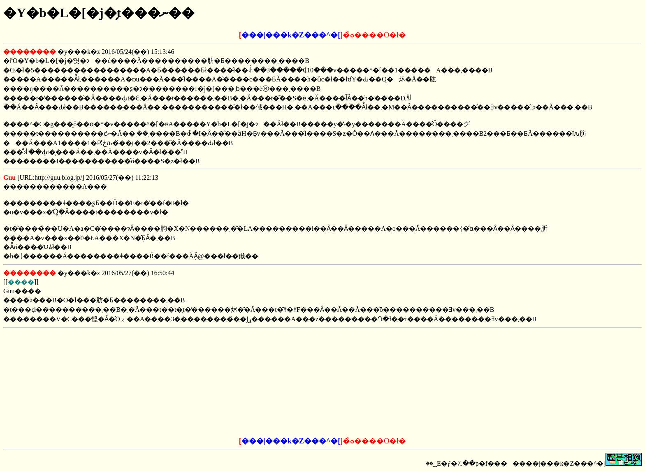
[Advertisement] (260, 382)
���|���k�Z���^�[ (290, 35)
